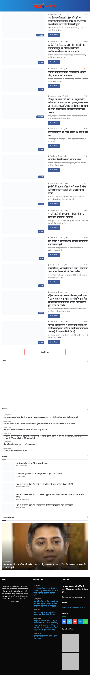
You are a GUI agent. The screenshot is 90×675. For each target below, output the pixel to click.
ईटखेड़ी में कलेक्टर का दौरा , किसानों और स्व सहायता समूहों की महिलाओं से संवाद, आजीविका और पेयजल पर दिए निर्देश (66, 48)
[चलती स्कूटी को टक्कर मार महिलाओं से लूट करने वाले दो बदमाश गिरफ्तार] (23, 221)
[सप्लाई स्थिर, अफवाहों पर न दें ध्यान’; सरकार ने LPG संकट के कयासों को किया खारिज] (23, 276)
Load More (45, 352)
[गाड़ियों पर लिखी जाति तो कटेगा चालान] (23, 167)
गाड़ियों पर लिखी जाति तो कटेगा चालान (64, 159)
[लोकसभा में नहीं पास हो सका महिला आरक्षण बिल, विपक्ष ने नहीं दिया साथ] (23, 80)
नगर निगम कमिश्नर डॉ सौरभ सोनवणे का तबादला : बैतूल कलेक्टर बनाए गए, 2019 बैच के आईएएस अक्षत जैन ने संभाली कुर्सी (67, 21)
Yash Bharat (53, 41)
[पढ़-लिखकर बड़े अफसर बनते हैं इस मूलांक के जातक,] (8, 466)
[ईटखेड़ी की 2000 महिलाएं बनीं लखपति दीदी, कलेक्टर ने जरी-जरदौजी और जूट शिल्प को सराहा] (23, 194)
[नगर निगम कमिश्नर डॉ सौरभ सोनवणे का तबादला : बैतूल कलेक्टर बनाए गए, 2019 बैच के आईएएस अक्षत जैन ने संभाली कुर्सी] (23, 25)
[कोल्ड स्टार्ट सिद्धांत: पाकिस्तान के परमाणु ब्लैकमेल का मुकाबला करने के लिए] (8, 477)
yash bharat (53, 14)
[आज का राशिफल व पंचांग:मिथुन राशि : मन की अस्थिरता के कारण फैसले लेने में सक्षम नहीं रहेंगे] (8, 487)
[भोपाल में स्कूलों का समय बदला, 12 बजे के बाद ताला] (23, 140)
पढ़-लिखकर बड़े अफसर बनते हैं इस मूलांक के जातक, (32, 463)
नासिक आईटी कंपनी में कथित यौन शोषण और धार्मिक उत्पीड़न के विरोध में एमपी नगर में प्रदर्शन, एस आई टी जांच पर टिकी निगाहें (68, 328)
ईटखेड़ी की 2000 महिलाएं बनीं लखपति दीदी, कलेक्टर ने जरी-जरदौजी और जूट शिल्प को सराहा (67, 190)
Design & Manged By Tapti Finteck (73, 607)
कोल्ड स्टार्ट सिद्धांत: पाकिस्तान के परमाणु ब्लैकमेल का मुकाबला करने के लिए (39, 474)
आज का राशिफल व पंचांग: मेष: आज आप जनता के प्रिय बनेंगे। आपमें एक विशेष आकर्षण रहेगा (44, 505)
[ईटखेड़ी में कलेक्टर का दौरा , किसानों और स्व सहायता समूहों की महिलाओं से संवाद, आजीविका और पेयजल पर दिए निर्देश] (23, 52)
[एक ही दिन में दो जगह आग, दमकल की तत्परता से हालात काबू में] (23, 249)
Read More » (54, 35)
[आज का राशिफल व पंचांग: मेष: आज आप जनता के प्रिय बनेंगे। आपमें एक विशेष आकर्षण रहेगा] (8, 508)
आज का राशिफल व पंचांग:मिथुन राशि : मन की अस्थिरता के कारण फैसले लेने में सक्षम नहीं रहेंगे (44, 484)
